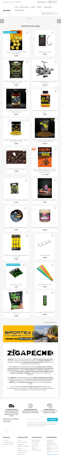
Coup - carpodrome (22, 7)
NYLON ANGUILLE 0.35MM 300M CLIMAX (16, 227)
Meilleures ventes (8, 444)
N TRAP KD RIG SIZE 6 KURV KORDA (16, 169)
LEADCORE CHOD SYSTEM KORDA (45, 312)
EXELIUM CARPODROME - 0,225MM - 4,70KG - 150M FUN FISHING (16, 82)
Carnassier (47, 7)
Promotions (6, 440)
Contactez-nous (22, 452)
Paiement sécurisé (22, 450)
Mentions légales (22, 442)
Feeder (39, 7)
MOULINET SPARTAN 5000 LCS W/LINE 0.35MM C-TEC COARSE (44, 82)
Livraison (19, 440)
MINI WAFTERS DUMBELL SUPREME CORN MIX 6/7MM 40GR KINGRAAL (16, 140)
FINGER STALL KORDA (16, 284)
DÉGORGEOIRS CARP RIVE (45, 284)
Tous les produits (51, 322)
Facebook (4, 430)
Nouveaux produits (8, 442)
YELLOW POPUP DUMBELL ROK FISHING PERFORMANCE (16, 52)
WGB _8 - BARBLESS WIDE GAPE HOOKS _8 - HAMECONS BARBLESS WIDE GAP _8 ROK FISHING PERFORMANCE (45, 170)
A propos (19, 448)
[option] (30, 19)
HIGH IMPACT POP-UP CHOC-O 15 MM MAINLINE (45, 227)
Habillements (19, 10)
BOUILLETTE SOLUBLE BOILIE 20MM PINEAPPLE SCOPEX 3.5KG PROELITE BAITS (44, 140)
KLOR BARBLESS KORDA (45, 52)
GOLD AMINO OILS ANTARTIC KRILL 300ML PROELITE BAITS (16, 111)
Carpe (32, 7)
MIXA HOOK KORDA (45, 255)
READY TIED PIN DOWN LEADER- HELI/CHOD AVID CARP (16, 256)
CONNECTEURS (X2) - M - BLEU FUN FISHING (16, 200)
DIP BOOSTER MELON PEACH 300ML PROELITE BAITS (44, 111)
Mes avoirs (34, 446)
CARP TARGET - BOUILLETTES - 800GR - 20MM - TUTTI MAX (16, 313)
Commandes (35, 444)
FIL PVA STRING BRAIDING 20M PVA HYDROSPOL (44, 200)
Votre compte (37, 437)
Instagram (8, 430)
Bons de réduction (37, 450)
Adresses (34, 448)
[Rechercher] (49, 13)
